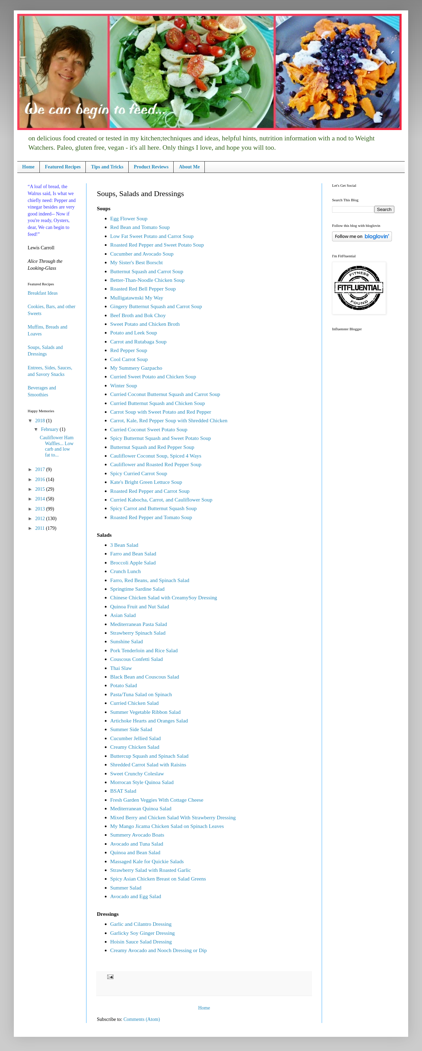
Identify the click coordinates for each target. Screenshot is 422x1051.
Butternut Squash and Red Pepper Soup (152, 447)
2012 (40, 518)
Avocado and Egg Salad (135, 896)
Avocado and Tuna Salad (136, 844)
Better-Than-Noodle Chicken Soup (147, 280)
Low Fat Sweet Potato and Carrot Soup (152, 236)
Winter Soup (123, 385)
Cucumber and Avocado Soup (142, 254)
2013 (40, 508)
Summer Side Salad (131, 729)
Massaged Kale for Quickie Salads (147, 861)
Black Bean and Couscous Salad (144, 677)
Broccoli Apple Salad (133, 562)
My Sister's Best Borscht (136, 262)
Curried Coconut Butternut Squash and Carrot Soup (165, 394)
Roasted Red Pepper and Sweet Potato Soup (157, 245)
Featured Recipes (63, 166)
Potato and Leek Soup (133, 332)
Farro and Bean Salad (133, 553)
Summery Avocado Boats (137, 835)
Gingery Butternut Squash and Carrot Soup (156, 306)
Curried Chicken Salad (134, 703)
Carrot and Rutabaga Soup (138, 341)
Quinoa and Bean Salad (135, 852)
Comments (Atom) (141, 1019)
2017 (40, 469)
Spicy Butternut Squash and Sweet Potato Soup (160, 438)
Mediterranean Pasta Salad (138, 624)
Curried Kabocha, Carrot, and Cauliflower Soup (161, 500)
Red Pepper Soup (128, 350)
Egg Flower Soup (129, 218)
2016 (40, 479)
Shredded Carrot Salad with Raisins (148, 764)
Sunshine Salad (126, 641)
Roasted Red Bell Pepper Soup (143, 289)
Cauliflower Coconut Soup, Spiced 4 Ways (156, 456)
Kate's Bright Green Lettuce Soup (146, 482)
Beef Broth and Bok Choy (138, 315)
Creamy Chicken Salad (134, 747)
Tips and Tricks (107, 166)
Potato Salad (123, 685)
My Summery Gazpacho (136, 368)
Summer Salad (125, 888)
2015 (40, 489)
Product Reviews (151, 166)
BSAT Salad (123, 791)
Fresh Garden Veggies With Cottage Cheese (156, 800)
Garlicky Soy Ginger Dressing (142, 933)
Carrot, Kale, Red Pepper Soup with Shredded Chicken (169, 420)
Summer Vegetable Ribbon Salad (145, 712)
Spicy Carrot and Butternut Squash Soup (153, 508)
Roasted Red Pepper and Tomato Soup (151, 517)
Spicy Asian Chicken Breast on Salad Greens (158, 879)
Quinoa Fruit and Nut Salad (139, 606)
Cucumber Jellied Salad (135, 738)
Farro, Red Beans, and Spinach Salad (150, 580)
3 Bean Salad (124, 545)
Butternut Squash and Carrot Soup (146, 271)
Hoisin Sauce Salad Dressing (141, 941)
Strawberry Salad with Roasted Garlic (150, 870)
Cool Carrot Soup (129, 359)
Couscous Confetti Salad (136, 659)
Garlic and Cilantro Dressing (141, 924)
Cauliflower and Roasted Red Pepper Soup (156, 464)
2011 (40, 528)
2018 (40, 420)
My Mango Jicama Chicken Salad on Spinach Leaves (167, 826)
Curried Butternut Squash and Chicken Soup (157, 403)
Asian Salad (123, 615)
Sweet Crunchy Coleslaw (137, 773)
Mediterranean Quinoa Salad (141, 808)
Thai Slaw (121, 668)
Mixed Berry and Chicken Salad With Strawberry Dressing (173, 817)
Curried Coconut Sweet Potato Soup (148, 429)
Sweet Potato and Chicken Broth (145, 324)
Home (28, 166)
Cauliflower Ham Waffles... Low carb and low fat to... (57, 446)
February (50, 429)
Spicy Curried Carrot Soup (138, 473)
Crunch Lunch (125, 571)
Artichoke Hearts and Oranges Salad (149, 720)
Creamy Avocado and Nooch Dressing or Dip (158, 950)
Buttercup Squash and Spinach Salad (149, 756)
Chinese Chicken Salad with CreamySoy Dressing (163, 597)
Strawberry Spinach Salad (138, 633)
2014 (40, 498)
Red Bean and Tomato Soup (140, 227)
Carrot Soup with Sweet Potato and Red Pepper (160, 412)
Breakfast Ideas (43, 293)
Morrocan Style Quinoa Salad (142, 782)
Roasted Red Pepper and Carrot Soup (150, 491)
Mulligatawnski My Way (136, 298)
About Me (189, 166)
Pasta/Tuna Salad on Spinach (141, 694)
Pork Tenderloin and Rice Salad (144, 650)
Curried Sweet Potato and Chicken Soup (153, 376)
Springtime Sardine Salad (137, 589)
